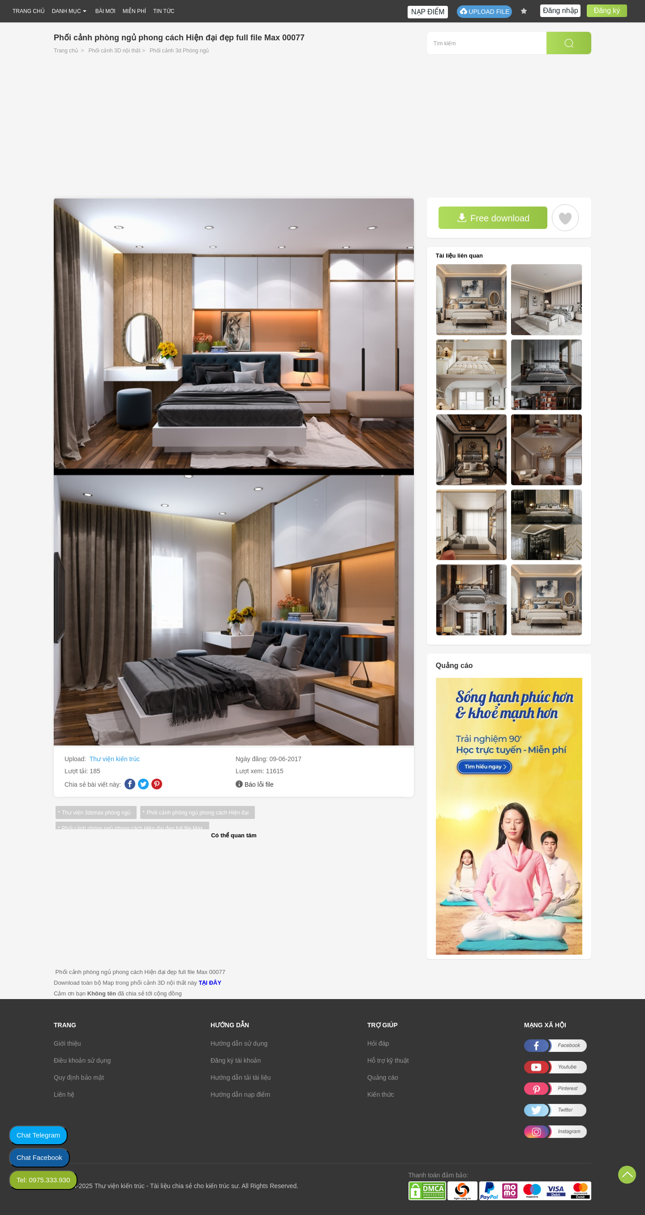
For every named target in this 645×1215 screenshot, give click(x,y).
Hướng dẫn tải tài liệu (241, 1077)
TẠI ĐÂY (209, 982)
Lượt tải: (77, 771)
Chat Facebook (39, 1157)
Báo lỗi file (259, 784)
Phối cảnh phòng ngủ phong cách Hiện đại (197, 813)
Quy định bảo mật (79, 1077)
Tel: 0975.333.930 (43, 1180)
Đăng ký (607, 10)
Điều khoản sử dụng (82, 1060)
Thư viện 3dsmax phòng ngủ (96, 813)
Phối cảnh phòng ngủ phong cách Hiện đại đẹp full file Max (132, 828)
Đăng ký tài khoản (236, 1060)
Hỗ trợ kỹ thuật (388, 1060)
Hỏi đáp (378, 1043)
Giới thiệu (67, 1043)
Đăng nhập (560, 10)
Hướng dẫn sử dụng (239, 1043)
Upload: (76, 759)
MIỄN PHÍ (134, 11)
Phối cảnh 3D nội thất (115, 50)
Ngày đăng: (253, 759)
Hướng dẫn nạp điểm (240, 1094)
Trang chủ (66, 50)
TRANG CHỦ (29, 11)
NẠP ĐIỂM (428, 12)
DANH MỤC (66, 11)
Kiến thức (380, 1094)
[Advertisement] (322, 130)
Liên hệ (64, 1094)
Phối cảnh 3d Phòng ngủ (179, 50)
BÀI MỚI (105, 11)
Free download (493, 218)
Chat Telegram (38, 1135)
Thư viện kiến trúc (115, 759)
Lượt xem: (251, 771)
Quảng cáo (382, 1077)
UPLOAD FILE (484, 11)
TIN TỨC (163, 11)
